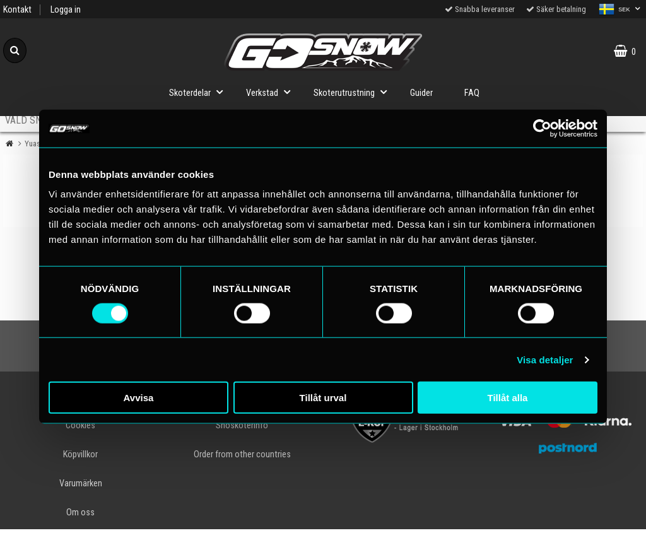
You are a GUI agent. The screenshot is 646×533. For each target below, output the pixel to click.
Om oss (80, 512)
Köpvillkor (80, 454)
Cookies (80, 425)
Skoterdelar (199, 91)
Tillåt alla (508, 397)
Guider (421, 93)
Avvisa (139, 397)
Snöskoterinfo (242, 425)
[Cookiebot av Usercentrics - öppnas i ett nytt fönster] (542, 128)
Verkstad (272, 91)
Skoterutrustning (354, 91)
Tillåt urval (323, 397)
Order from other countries (242, 454)
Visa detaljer (545, 359)
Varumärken (80, 483)
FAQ (471, 93)
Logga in (65, 9)
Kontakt (17, 9)
